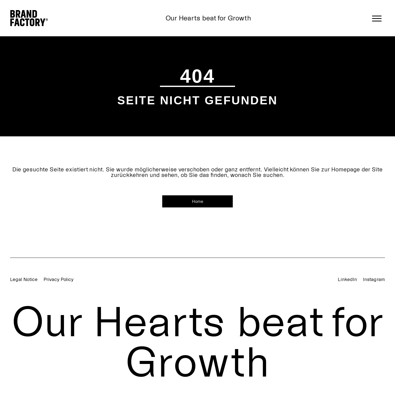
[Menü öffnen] (377, 18)
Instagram (374, 279)
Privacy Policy (59, 279)
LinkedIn (347, 279)
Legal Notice (24, 279)
